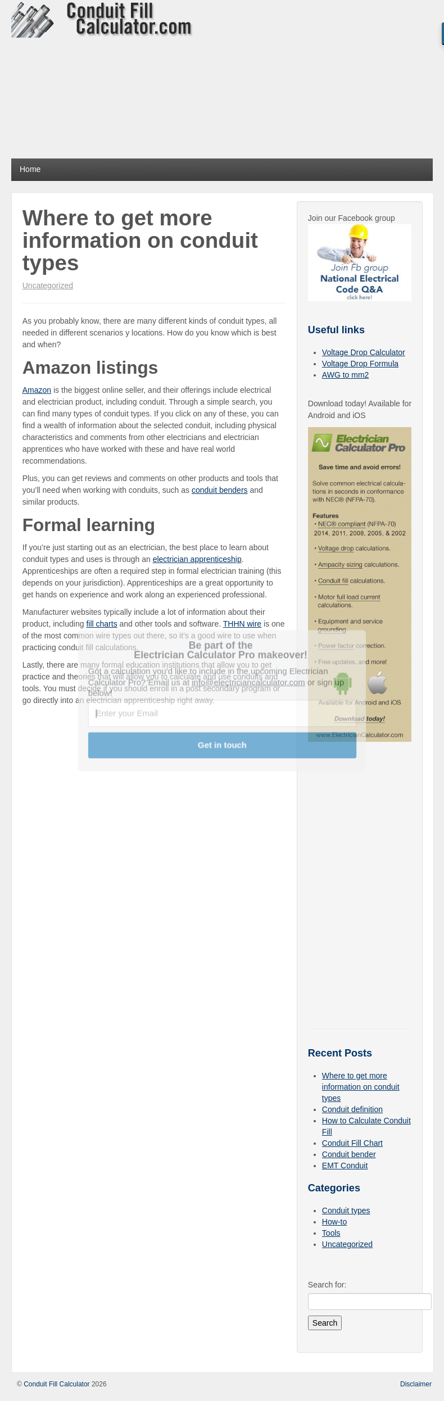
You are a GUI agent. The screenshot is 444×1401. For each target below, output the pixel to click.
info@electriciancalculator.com (248, 681)
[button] (221, 650)
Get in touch (222, 744)
